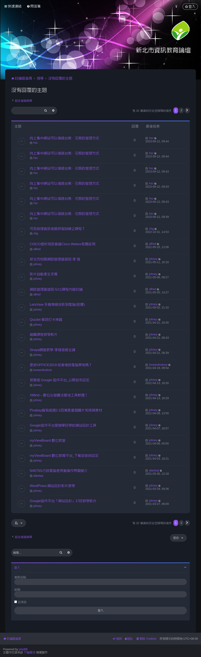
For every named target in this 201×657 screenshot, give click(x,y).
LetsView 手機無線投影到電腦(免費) (57, 304)
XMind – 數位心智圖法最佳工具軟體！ (59, 395)
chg (35, 233)
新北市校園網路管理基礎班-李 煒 (55, 259)
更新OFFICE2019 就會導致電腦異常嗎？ (61, 364)
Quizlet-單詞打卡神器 (46, 319)
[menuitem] (34, 6)
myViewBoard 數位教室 (48, 440)
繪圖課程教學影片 (44, 334)
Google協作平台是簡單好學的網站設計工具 (63, 425)
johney (37, 264)
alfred (37, 249)
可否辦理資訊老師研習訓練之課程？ (57, 228)
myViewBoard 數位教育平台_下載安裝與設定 (64, 455)
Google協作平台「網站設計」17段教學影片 (63, 500)
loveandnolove (42, 370)
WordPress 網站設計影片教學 (52, 485)
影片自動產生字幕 (44, 274)
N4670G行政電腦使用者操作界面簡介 (59, 470)
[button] (187, 110)
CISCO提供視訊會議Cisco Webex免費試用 (62, 244)
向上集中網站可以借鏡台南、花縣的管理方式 (64, 138)
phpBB (23, 649)
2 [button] (181, 110)
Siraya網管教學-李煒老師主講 (52, 349)
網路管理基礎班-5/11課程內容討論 (56, 289)
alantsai (38, 475)
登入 (17, 567)
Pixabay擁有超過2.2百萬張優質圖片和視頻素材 (66, 410)
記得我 (22, 602)
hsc (35, 142)
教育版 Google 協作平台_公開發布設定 (59, 380)
